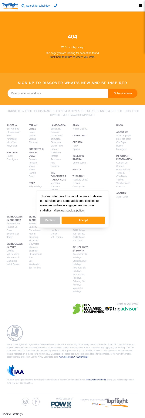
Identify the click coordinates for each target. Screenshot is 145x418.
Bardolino (55, 132)
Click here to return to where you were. (72, 57)
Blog (119, 125)
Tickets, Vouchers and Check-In (123, 183)
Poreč (75, 145)
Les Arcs (55, 230)
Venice (32, 135)
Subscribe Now (123, 93)
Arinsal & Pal (13, 223)
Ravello (32, 173)
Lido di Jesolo (79, 162)
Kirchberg (11, 139)
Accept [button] (83, 220)
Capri (31, 176)
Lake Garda (58, 125)
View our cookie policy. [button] (69, 210)
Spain (75, 125)
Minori (32, 169)
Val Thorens (57, 237)
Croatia (77, 142)
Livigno (10, 250)
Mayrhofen (12, 145)
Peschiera (56, 159)
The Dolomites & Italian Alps (58, 176)
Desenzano (56, 142)
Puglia (76, 169)
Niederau (33, 247)
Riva (53, 162)
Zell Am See (13, 128)
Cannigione (12, 159)
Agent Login (122, 196)
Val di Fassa (13, 264)
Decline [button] (50, 220)
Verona (32, 139)
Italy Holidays (35, 186)
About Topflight (123, 135)
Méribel (54, 233)
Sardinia (12, 152)
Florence (33, 142)
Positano (33, 162)
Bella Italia (56, 128)
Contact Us (121, 162)
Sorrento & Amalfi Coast (36, 152)
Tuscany (77, 176)
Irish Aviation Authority (96, 380)
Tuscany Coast (80, 179)
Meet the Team (123, 139)
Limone (54, 149)
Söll (30, 261)
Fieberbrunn (35, 230)
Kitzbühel (11, 142)
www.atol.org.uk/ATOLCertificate (74, 357)
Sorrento (33, 159)
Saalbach (33, 250)
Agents (121, 193)
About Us (122, 132)
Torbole (54, 156)
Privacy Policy (123, 169)
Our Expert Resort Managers (121, 145)
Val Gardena (13, 254)
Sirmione (55, 166)
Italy (32, 183)
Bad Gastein (35, 223)
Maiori (32, 166)
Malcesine (56, 152)
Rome (32, 132)
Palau (10, 156)
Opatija (76, 149)
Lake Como (79, 135)
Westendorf (34, 264)
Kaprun (32, 233)
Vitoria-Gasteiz (79, 128)
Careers (120, 166)
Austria (12, 125)
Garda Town (57, 145)
